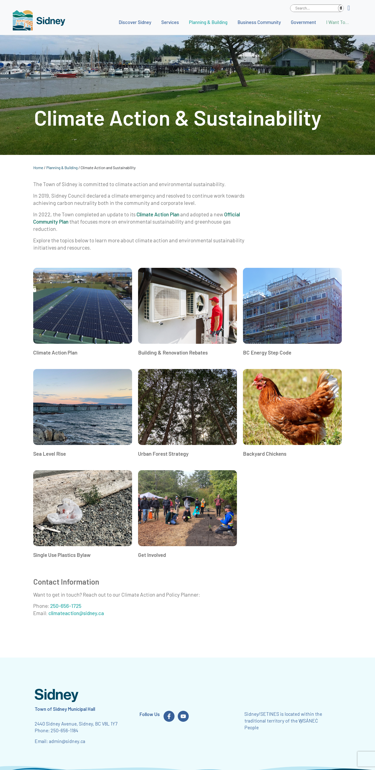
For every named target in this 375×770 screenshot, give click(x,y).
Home (38, 167)
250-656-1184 (64, 730)
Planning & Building (208, 22)
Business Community (259, 22)
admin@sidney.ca (67, 741)
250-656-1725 (65, 606)
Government (303, 22)
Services (170, 22)
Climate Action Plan (158, 214)
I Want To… (337, 22)
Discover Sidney (135, 22)
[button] (351, 8)
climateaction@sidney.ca (76, 613)
